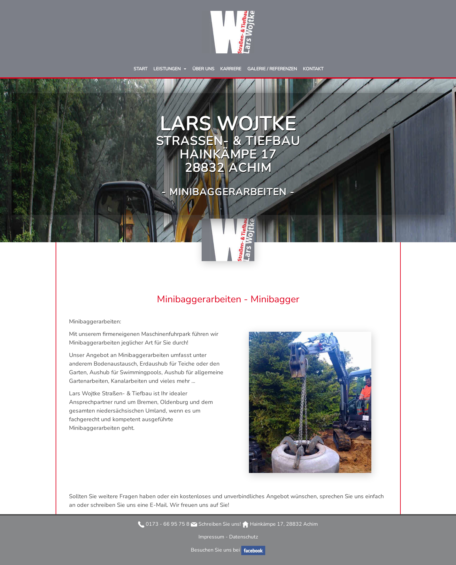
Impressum (212, 536)
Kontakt (313, 69)
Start (140, 69)
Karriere (230, 69)
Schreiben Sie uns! (216, 524)
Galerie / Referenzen (272, 69)
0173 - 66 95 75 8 (163, 524)
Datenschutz (243, 536)
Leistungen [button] (167, 69)
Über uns (203, 69)
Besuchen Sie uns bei (216, 549)
